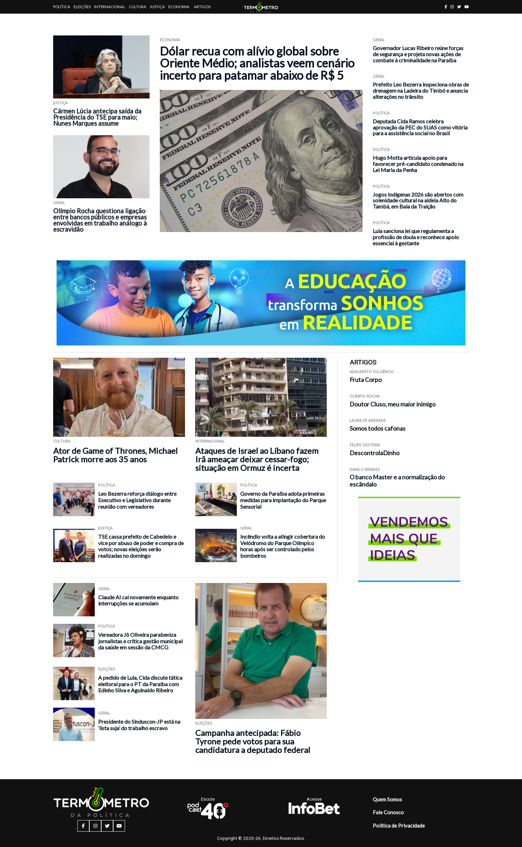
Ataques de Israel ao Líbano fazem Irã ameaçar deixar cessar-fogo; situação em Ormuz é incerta (257, 459)
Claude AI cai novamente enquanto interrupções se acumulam (138, 600)
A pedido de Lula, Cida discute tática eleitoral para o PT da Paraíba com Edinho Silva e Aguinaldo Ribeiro (140, 683)
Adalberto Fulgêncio (372, 371)
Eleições (82, 6)
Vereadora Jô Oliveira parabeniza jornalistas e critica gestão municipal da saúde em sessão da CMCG (140, 640)
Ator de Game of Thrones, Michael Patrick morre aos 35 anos (115, 455)
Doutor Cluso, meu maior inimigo (392, 404)
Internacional (109, 6)
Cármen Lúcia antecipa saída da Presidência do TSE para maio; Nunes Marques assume (97, 117)
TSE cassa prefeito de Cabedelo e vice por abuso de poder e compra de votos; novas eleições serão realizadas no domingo (141, 546)
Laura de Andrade (368, 420)
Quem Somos (387, 799)
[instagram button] (452, 6)
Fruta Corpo (366, 379)
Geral (59, 202)
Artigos (202, 6)
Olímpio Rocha (365, 396)
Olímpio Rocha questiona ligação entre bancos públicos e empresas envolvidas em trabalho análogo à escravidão (100, 220)
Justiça (157, 6)
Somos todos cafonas (377, 428)
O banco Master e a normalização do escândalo (397, 481)
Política (61, 6)
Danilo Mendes (365, 469)
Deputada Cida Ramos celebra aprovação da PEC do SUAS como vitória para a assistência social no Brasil (420, 127)
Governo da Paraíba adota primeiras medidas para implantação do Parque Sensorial (283, 499)
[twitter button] (459, 6)
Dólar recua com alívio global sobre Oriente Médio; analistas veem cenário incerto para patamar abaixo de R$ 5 (257, 63)
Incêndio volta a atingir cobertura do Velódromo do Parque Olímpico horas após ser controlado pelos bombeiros (282, 546)
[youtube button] (466, 6)
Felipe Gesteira (365, 444)
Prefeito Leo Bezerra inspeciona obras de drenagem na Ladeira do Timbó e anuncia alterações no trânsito (421, 90)
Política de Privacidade (399, 825)
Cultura (137, 6)
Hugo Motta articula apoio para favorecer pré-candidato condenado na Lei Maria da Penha (418, 163)
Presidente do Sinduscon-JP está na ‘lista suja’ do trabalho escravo (139, 724)
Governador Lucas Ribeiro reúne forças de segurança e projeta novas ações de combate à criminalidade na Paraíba (418, 54)
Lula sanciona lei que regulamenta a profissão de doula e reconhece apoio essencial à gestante (416, 237)
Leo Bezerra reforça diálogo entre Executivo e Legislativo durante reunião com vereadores (137, 499)
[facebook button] (446, 6)
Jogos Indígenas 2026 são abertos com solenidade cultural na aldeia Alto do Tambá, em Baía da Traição (418, 200)
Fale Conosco (388, 812)
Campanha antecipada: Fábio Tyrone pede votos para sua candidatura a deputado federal (252, 741)
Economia (178, 6)
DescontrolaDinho (374, 453)
